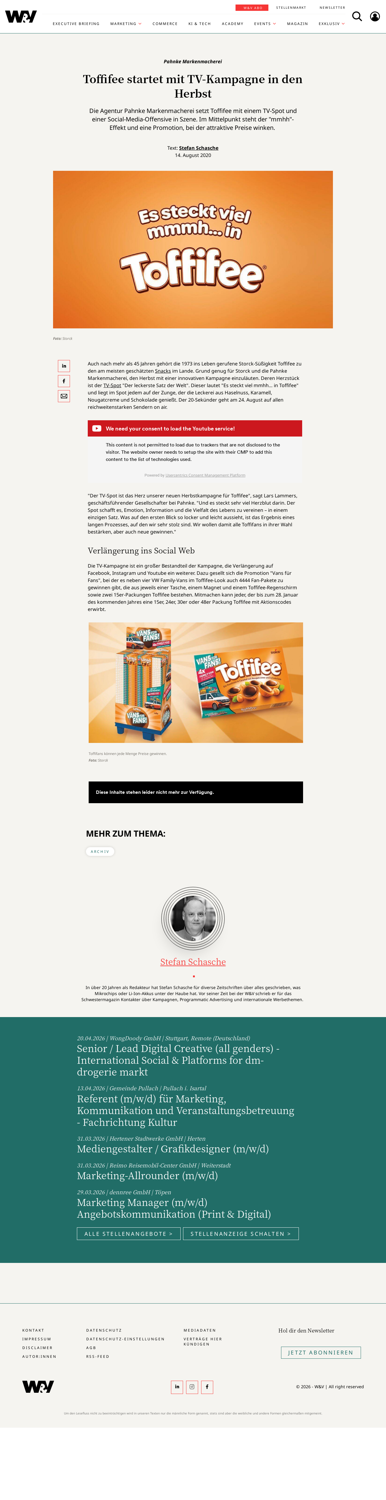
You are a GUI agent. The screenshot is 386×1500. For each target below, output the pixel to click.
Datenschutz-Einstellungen (125, 1339)
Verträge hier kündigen (203, 1341)
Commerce (165, 23)
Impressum (37, 1339)
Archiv (100, 851)
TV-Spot (112, 385)
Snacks (163, 371)
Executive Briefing (76, 23)
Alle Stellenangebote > (128, 1233)
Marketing (123, 23)
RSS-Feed (98, 1356)
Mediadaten (200, 1330)
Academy (233, 23)
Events (262, 23)
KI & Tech (199, 23)
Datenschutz (104, 1330)
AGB (91, 1347)
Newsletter (332, 7)
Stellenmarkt (291, 7)
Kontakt (33, 1330)
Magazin (297, 23)
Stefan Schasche (198, 148)
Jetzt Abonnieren (321, 1352)
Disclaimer (37, 1347)
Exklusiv (329, 23)
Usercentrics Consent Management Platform (205, 475)
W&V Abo (253, 8)
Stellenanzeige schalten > (241, 1233)
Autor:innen (39, 1356)
